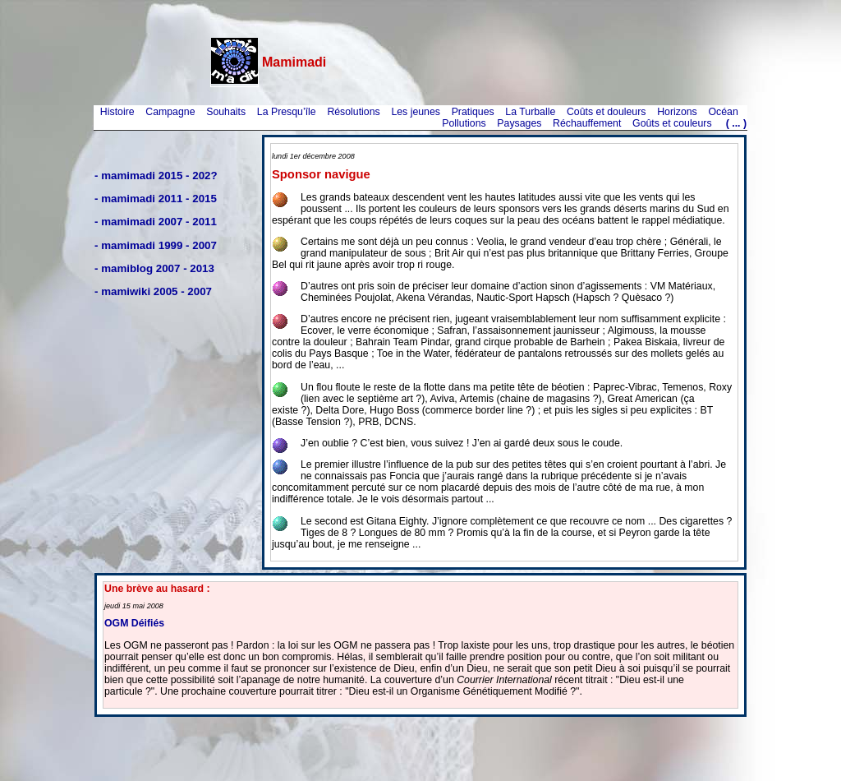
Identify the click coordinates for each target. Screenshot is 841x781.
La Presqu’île (286, 112)
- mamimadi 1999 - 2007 (155, 245)
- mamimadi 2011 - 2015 (155, 198)
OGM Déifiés (134, 623)
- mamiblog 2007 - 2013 (154, 268)
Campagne (170, 112)
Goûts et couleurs (672, 123)
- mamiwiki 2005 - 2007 (153, 291)
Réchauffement (587, 123)
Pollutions (463, 123)
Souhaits (226, 112)
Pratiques (473, 112)
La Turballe (530, 112)
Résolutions (353, 112)
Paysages (519, 123)
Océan (723, 112)
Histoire (117, 112)
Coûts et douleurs (606, 112)
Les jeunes (415, 112)
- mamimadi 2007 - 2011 (155, 221)
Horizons (677, 112)
